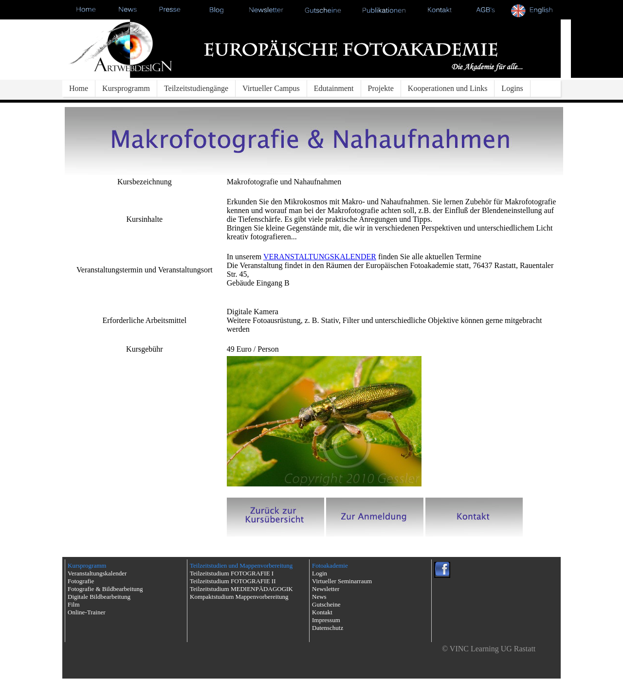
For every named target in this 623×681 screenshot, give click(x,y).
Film (74, 604)
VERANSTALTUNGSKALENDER (319, 256)
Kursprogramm (126, 88)
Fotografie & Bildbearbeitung (105, 588)
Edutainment (334, 88)
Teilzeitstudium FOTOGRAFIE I (232, 573)
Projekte (381, 88)
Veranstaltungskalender (97, 573)
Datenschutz (327, 627)
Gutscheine (326, 604)
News (319, 596)
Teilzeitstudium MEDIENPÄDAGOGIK (241, 588)
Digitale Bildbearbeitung (99, 596)
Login (319, 573)
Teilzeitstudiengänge (196, 88)
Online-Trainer (87, 612)
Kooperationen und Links (448, 88)
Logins (512, 88)
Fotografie (81, 581)
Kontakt (322, 612)
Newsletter (325, 588)
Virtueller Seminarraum (342, 581)
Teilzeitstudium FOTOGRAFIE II (233, 581)
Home (78, 88)
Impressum (326, 620)
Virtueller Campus (271, 88)
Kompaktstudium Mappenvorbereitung (239, 596)
